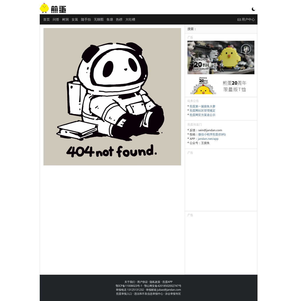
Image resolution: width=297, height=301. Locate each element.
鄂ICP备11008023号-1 (129, 286)
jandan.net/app (208, 139)
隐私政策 (155, 282)
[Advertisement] (221, 183)
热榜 (119, 19)
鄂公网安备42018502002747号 (162, 286)
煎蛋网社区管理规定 (202, 110)
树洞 (65, 19)
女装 (75, 19)
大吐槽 (130, 19)
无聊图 (99, 19)
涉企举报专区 (173, 294)
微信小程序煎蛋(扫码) (212, 134)
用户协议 (142, 282)
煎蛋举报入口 (124, 294)
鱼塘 (109, 19)
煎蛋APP (167, 282)
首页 (46, 19)
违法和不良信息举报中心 (148, 294)
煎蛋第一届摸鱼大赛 (202, 106)
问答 (56, 19)
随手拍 (86, 19)
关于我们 (129, 282)
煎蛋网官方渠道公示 (202, 115)
